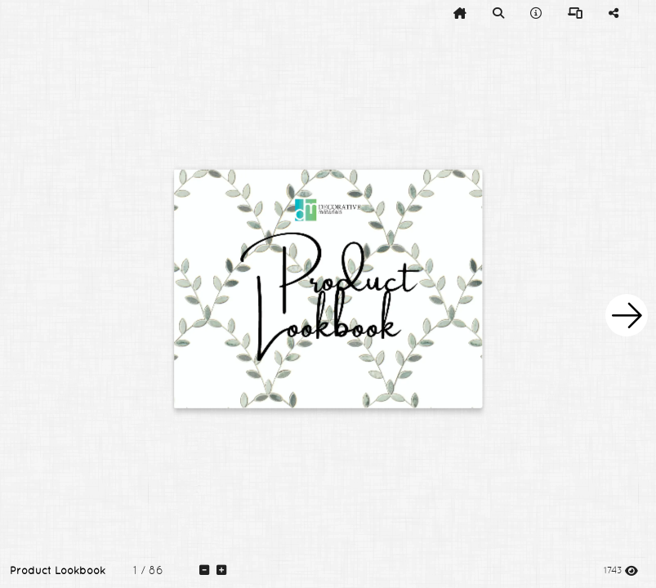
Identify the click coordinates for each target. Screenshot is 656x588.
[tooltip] (460, 13)
